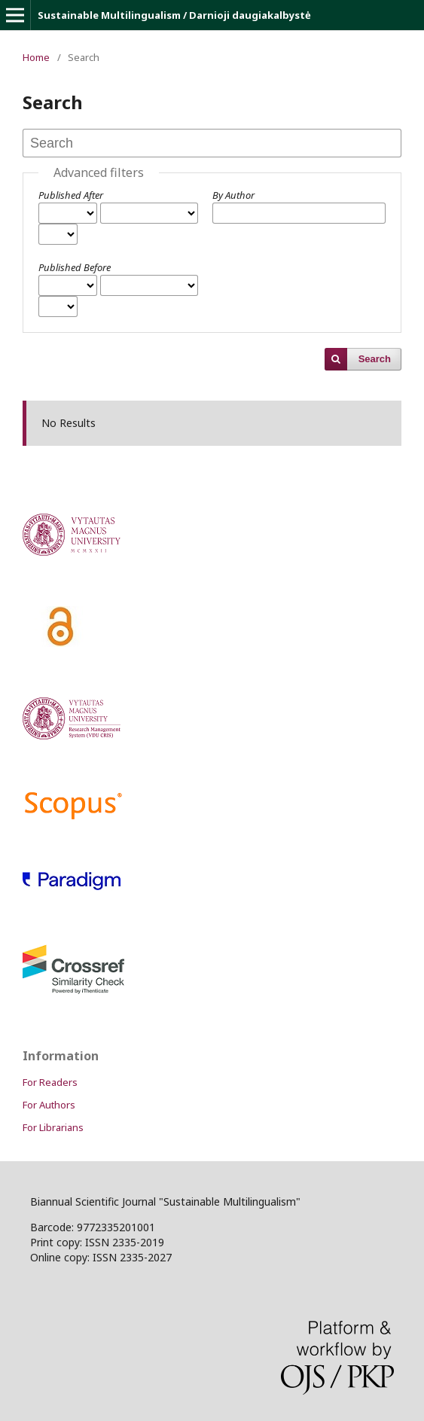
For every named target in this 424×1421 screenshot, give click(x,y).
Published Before (74, 267)
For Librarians (53, 1127)
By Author (233, 195)
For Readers (50, 1082)
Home (36, 57)
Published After (70, 195)
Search (374, 358)
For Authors (49, 1104)
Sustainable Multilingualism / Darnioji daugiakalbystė (174, 15)
